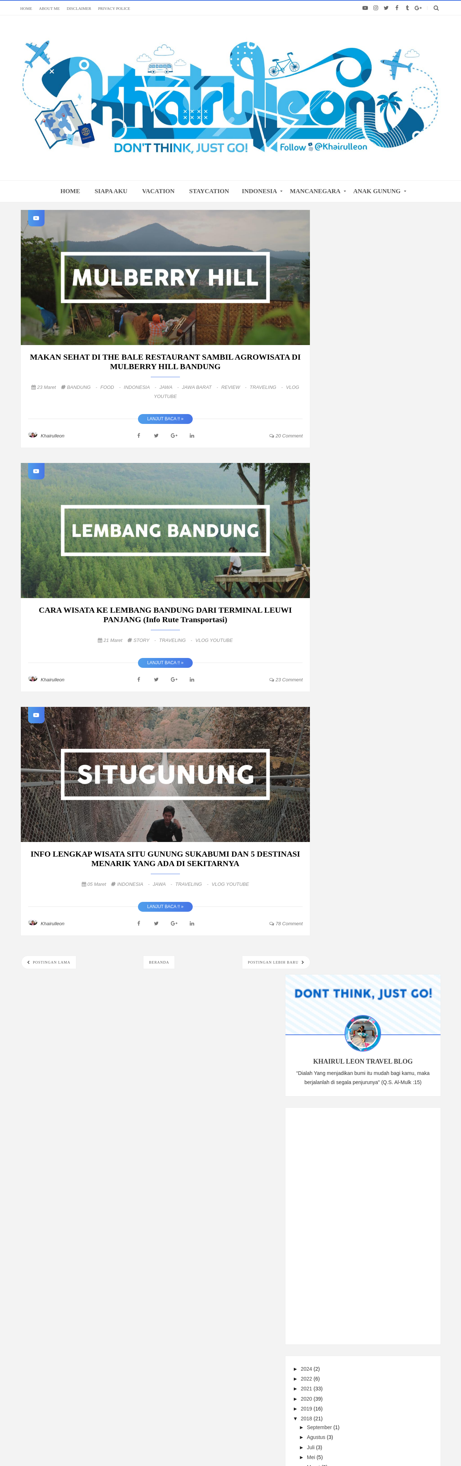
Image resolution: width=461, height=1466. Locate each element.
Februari (351, 758)
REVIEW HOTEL (406, 894)
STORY (145, 640)
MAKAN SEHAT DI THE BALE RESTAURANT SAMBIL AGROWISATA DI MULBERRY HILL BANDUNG (165, 361)
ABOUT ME (49, 8)
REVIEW (234, 387)
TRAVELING (267, 387)
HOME (26, 8)
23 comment (286, 679)
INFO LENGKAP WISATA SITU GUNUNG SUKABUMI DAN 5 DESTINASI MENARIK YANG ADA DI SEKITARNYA (165, 858)
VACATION (158, 191)
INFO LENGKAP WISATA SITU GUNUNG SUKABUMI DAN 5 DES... (383, 743)
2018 (340, 650)
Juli (345, 679)
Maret (348, 699)
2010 (340, 821)
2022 (340, 610)
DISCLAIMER (79, 8)
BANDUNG (83, 387)
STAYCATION (209, 191)
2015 (340, 801)
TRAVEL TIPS (391, 882)
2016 (340, 791)
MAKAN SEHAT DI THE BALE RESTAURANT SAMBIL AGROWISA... (385, 711)
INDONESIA (259, 191)
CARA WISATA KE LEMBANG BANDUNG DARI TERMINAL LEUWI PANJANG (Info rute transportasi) (165, 614)
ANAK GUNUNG (377, 191)
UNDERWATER (393, 870)
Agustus (350, 669)
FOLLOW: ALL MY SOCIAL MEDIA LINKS (230, 1255)
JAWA (170, 387)
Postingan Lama (51, 962)
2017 (340, 781)
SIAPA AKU (111, 191)
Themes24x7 (346, 1446)
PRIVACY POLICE (114, 8)
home (70, 191)
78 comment (286, 923)
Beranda (159, 962)
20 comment (286, 436)
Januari (350, 768)
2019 (340, 640)
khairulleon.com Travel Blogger (189, 1446)
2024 (340, 600)
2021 (340, 620)
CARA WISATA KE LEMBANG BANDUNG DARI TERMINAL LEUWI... (386, 727)
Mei (345, 689)
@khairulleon (290, 1446)
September (354, 659)
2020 (340, 630)
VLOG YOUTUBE (214, 640)
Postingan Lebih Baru (274, 962)
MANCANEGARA (315, 191)
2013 (340, 811)
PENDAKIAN (343, 894)
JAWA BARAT (200, 387)
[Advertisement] (381, 456)
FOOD (111, 387)
